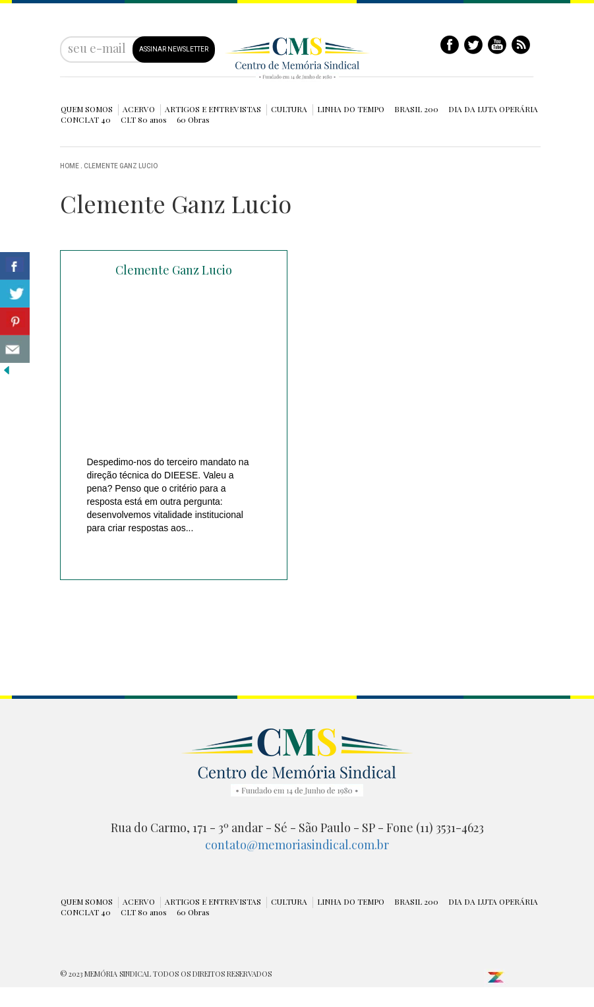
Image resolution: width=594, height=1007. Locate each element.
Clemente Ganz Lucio (121, 166)
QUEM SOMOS (87, 109)
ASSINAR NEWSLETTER (173, 49)
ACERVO (139, 109)
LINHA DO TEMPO (350, 109)
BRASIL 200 (416, 109)
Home (69, 166)
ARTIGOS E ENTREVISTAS (213, 109)
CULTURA (289, 109)
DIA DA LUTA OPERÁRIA (493, 109)
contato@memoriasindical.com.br (297, 845)
